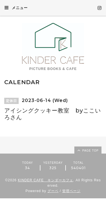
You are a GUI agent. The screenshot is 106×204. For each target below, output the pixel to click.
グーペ (53, 191)
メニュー (16, 7)
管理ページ (71, 191)
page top (88, 150)
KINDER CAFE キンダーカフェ (45, 180)
